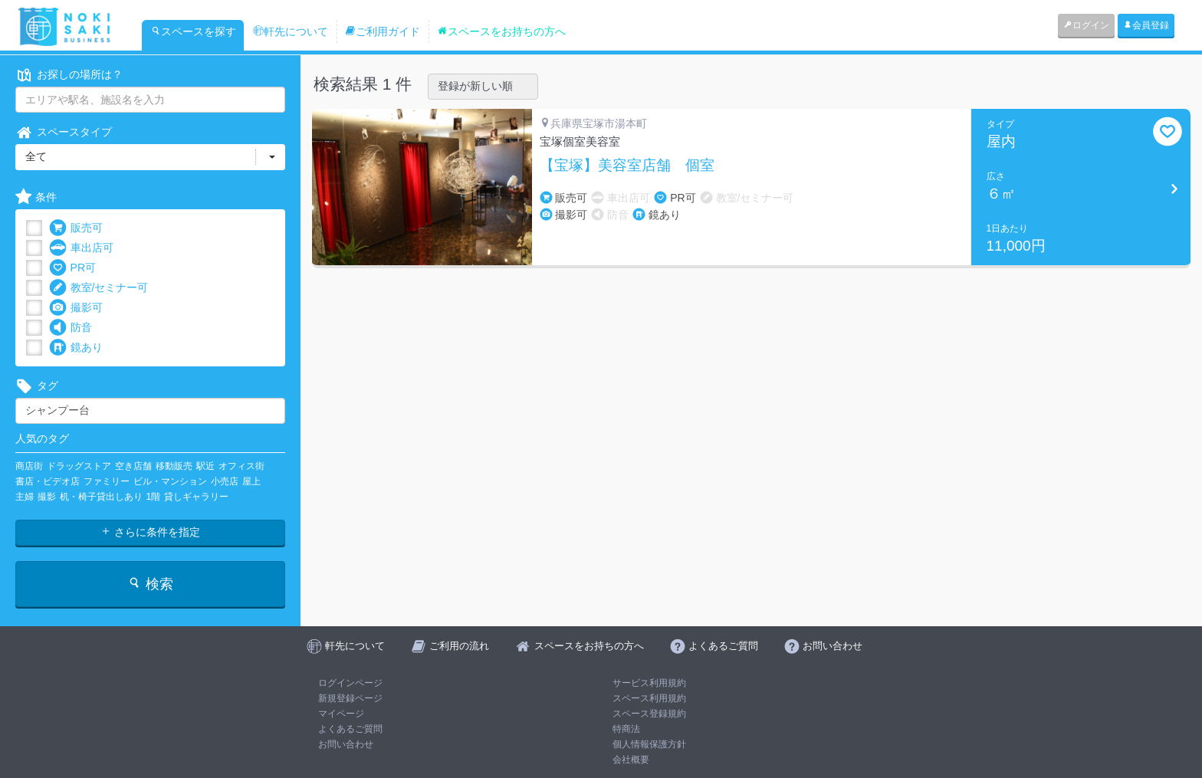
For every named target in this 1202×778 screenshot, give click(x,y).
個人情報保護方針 (649, 744)
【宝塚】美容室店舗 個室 (627, 165)
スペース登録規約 (649, 713)
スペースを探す (193, 31)
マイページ (341, 713)
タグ (36, 386)
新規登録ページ (350, 698)
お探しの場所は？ (69, 75)
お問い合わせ (345, 744)
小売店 (224, 481)
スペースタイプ (63, 132)
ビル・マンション (170, 481)
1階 (153, 496)
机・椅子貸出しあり (101, 496)
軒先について (290, 31)
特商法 (626, 729)
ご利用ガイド (382, 31)
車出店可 (81, 248)
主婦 (24, 496)
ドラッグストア (79, 466)
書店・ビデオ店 (47, 481)
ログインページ (350, 683)
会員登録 (1146, 25)
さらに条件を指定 (150, 532)
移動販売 (174, 466)
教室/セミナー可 (99, 288)
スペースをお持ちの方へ (501, 31)
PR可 (72, 268)
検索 (149, 584)
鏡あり (76, 348)
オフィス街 (241, 466)
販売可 (76, 228)
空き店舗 (133, 466)
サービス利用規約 (649, 683)
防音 (70, 328)
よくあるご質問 (350, 729)
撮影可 (76, 308)
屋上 (251, 481)
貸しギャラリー (196, 496)
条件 (36, 197)
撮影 (47, 496)
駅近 (205, 466)
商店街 (29, 466)
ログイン (1086, 25)
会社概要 (630, 759)
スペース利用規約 (649, 698)
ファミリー (107, 481)
